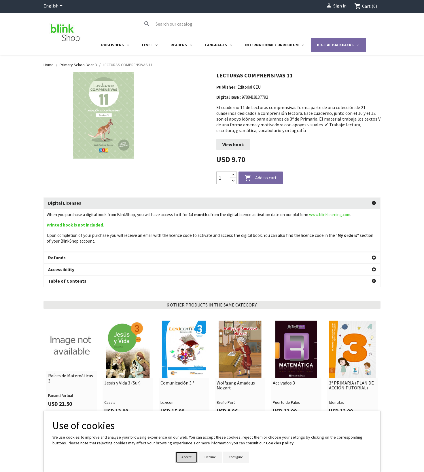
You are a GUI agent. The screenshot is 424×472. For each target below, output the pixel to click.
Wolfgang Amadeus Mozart (236, 343)
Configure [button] (236, 457)
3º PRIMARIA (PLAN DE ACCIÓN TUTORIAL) (351, 343)
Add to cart (261, 178)
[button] (212, 203)
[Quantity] (223, 178)
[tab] (212, 203)
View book (233, 144)
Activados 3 (284, 340)
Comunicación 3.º (177, 340)
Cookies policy (280, 443)
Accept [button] (186, 457)
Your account (230, 409)
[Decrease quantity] (233, 181)
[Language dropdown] (54, 6)
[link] (71, 327)
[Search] (212, 24)
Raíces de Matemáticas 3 (70, 335)
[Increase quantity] (233, 175)
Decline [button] (210, 457)
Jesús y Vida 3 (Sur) (122, 340)
